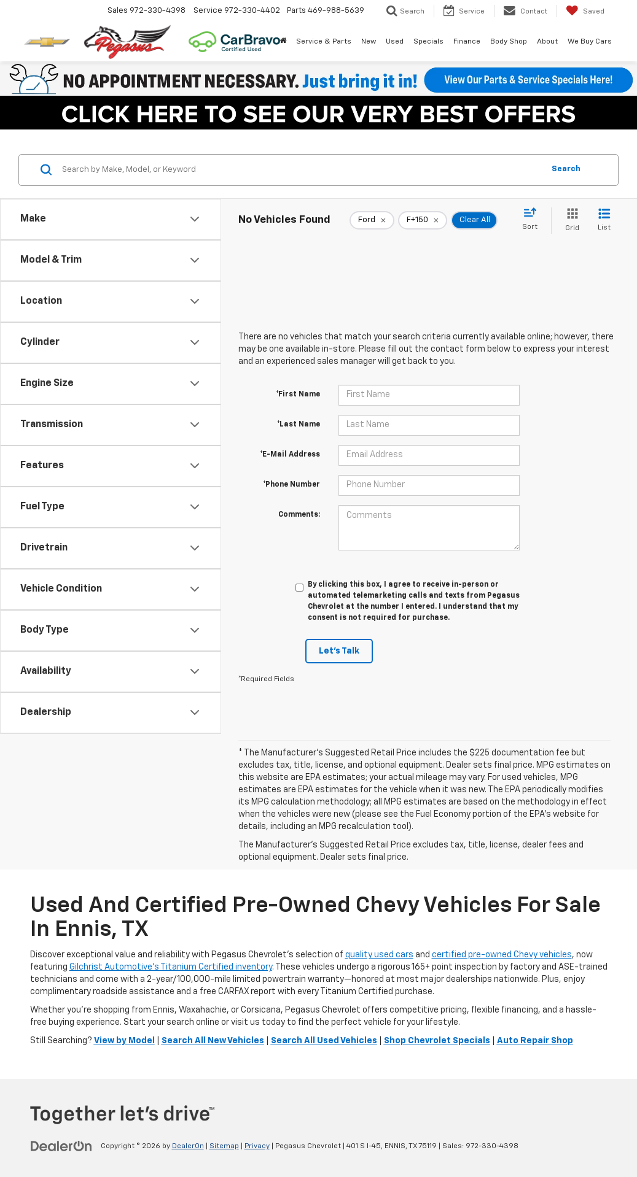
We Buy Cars (590, 41)
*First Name (298, 394)
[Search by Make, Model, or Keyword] (301, 170)
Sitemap (224, 1146)
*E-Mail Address (290, 454)
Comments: (299, 515)
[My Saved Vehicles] (585, 11)
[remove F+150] (422, 220)
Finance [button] (466, 41)
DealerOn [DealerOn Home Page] (188, 1146)
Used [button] (395, 41)
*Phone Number (291, 484)
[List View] (604, 220)
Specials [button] (428, 41)
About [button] (547, 41)
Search (566, 169)
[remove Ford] (372, 220)
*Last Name (298, 424)
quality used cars (379, 955)
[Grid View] (569, 220)
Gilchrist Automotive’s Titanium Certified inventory (170, 967)
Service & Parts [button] (323, 41)
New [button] (368, 41)
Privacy (257, 1146)
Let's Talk (339, 651)
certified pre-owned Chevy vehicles (502, 955)
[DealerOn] (61, 1145)
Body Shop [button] (508, 41)
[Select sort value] (533, 219)
